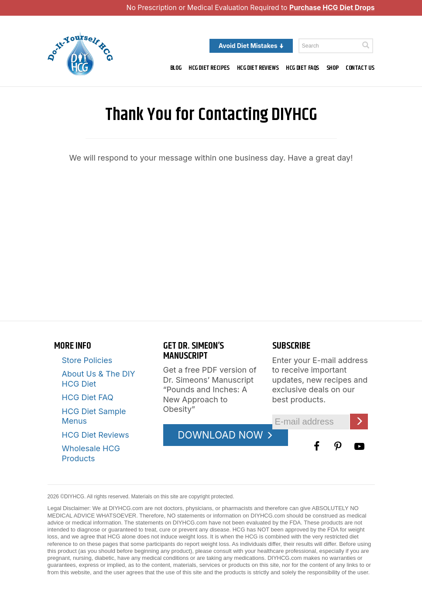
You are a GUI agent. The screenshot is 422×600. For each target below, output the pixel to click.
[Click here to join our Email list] (359, 421)
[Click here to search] (365, 45)
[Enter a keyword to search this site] (335, 45)
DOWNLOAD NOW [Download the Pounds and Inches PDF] (225, 435)
